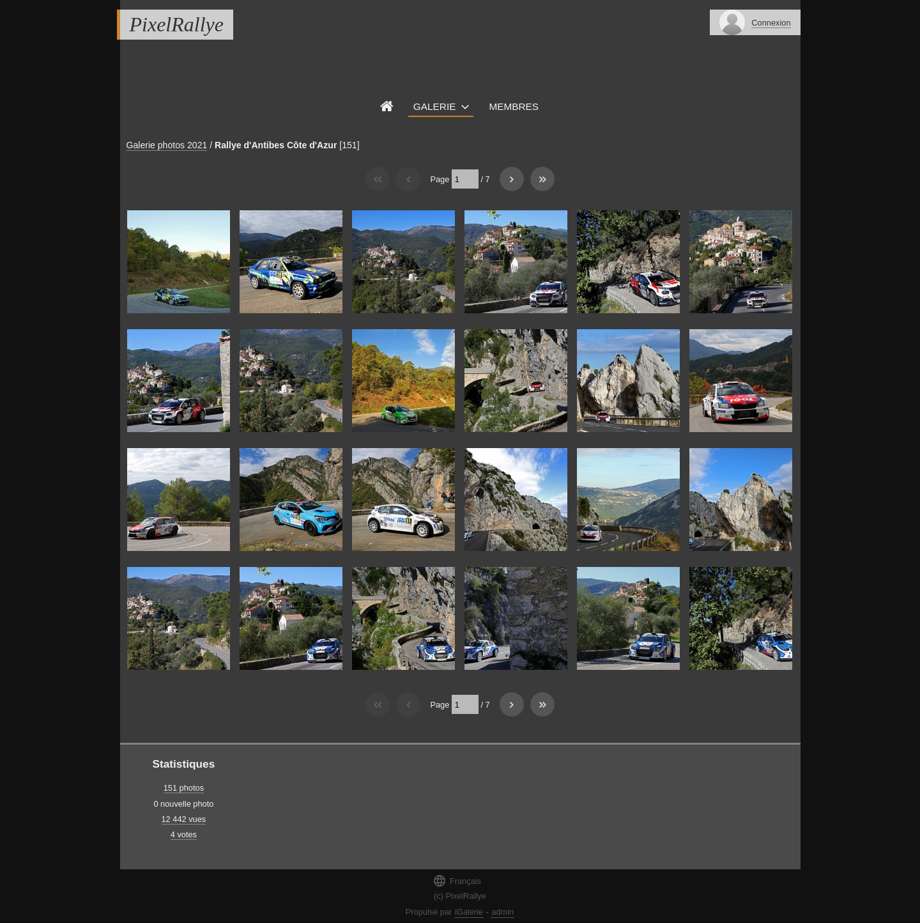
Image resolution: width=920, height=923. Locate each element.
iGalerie (469, 912)
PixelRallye (177, 24)
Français (457, 880)
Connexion (770, 22)
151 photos (184, 788)
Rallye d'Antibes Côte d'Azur (276, 145)
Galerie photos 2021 (167, 145)
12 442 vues (184, 819)
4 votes (184, 834)
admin (502, 912)
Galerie (434, 106)
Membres (514, 106)
